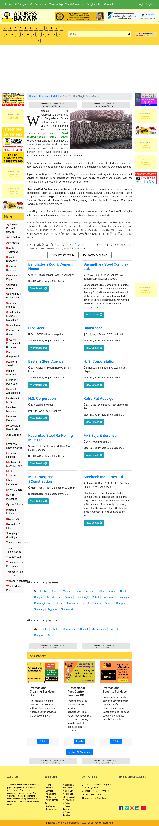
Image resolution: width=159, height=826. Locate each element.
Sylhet (50, 635)
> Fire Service (68, 800)
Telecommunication (17, 542)
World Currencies (74, 4)
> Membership (50, 794)
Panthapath (94, 603)
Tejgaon (52, 609)
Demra (68, 597)
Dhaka (44, 629)
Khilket (44, 591)
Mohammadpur (75, 603)
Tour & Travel (13, 557)
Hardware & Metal (49, 96)
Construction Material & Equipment (13, 316)
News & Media (14, 489)
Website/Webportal (17, 580)
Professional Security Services (115, 689)
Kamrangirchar (42, 603)
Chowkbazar (54, 597)
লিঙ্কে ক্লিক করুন (84, 245)
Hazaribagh (82, 597)
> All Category (50, 797)
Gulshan (89, 591)
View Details (38, 288)
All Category (21, 4)
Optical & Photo (15, 504)
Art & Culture (13, 237)
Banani (55, 591)
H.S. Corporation (42, 398)
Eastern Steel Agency (46, 361)
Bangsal (38, 597)
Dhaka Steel (93, 328)
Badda (123, 591)
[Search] (97, 34)
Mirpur (66, 591)
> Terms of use (51, 809)
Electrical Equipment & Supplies (13, 343)
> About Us (49, 788)
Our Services (38, 4)
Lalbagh (59, 603)
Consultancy (13, 325)
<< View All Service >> (79, 752)
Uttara (77, 591)
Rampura (121, 603)
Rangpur (39, 635)
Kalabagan (124, 597)
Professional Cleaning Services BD (42, 691)
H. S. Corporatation (99, 361)
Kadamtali (108, 597)
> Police (66, 803)
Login (141, 4)
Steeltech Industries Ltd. (104, 477)
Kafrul (95, 597)
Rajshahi (114, 629)
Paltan (101, 591)
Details (43, 741)
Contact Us (110, 4)
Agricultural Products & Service (12, 228)
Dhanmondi (67, 609)
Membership (56, 4)
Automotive (12, 242)
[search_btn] (129, 34)
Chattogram (69, 629)
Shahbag (39, 609)
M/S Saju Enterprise (100, 435)
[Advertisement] (79, 67)
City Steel (36, 328)
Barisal (84, 629)
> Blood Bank (68, 791)
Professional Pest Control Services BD (76, 691)
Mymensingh (99, 629)
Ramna (108, 603)
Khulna (55, 629)
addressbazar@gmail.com (96, 798)
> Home (48, 785)
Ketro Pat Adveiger (99, 398)
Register (150, 4)
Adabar (112, 591)
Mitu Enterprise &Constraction (41, 479)
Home (8, 4)
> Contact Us (50, 806)
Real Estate (12, 518)
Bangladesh (94, 4)
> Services (49, 791)
